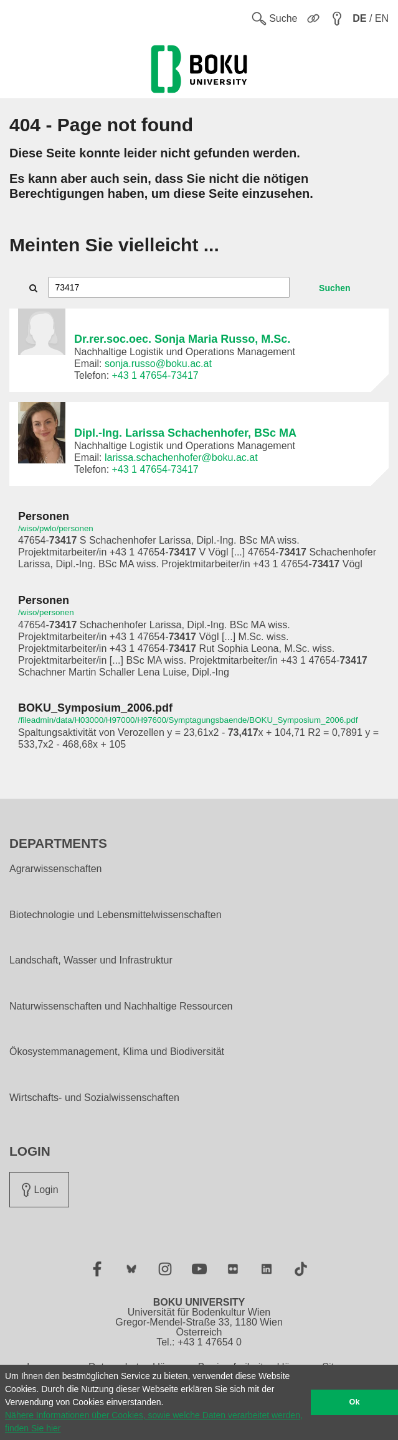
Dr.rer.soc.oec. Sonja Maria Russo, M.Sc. (182, 339)
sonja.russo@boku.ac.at (158, 363)
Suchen (335, 288)
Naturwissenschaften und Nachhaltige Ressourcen (120, 1006)
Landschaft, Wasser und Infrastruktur (91, 960)
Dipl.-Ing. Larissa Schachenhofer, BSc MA (185, 433)
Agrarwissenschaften (55, 869)
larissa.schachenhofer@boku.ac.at (181, 457)
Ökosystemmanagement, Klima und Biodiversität (116, 1052)
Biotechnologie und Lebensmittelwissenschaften (115, 915)
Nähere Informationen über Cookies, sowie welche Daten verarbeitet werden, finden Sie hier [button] (154, 1421)
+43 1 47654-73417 (155, 375)
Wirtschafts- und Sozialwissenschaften (94, 1098)
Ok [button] (354, 1402)
